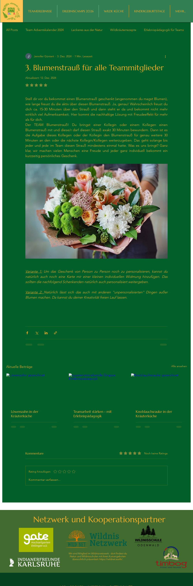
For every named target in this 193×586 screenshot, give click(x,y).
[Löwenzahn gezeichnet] (34, 389)
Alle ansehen (179, 366)
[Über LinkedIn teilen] (46, 333)
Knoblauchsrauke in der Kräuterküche (154, 413)
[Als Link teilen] (55, 333)
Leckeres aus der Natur (86, 30)
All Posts (12, 30)
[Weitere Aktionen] (165, 56)
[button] (180, 11)
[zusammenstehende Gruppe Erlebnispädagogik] (96, 389)
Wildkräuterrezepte (123, 30)
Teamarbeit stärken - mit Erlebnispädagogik (92, 413)
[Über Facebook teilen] (27, 333)
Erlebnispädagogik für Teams (164, 30)
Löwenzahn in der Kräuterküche (24, 413)
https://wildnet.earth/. (111, 559)
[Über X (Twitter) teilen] (36, 333)
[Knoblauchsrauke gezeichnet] (159, 389)
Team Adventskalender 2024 (45, 30)
